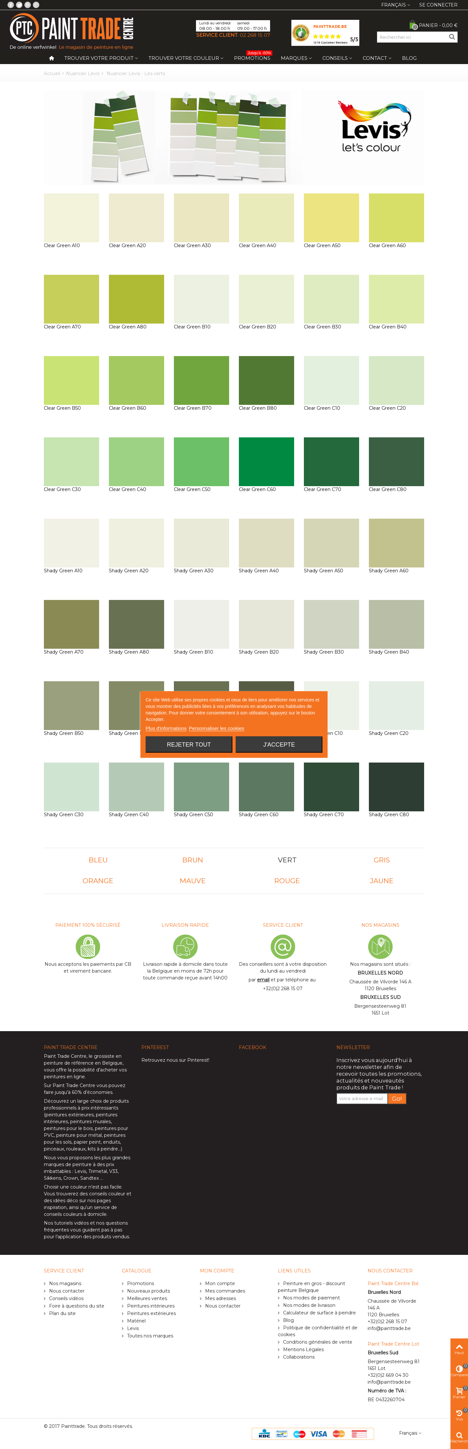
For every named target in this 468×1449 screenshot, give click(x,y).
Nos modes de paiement (311, 1298)
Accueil (52, 73)
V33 (113, 1171)
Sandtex (89, 1178)
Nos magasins (64, 1283)
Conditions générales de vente (317, 1342)
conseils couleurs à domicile (75, 1214)
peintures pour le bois (68, 1128)
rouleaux (75, 1149)
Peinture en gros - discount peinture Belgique (311, 1287)
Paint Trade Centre (65, 1056)
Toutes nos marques (149, 1336)
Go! (397, 1098)
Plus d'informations (166, 728)
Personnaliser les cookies (216, 728)
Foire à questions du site (76, 1306)
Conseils (335, 58)
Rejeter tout (189, 744)
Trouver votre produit (99, 58)
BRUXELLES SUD (380, 997)
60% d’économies (92, 1092)
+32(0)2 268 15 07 (283, 988)
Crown (70, 1178)
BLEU (98, 860)
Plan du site (62, 1313)
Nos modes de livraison (308, 1305)
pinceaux (54, 1149)
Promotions (253, 56)
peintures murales (90, 1121)
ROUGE (287, 881)
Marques (294, 58)
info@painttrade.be (389, 1328)
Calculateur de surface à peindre (319, 1313)
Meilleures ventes (146, 1298)
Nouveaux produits (148, 1291)
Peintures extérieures (151, 1313)
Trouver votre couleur (184, 58)
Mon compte (219, 1283)
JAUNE (382, 881)
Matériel (136, 1321)
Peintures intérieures (150, 1306)
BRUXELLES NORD (380, 973)
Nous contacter (66, 1291)
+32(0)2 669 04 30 (388, 1375)
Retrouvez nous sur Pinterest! (175, 1060)
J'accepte (279, 744)
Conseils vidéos (66, 1298)
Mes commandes (224, 1291)
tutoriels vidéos (71, 1223)
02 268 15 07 (255, 35)
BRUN (192, 860)
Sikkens (52, 1178)
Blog (409, 58)
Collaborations (298, 1357)
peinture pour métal (79, 1135)
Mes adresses (220, 1298)
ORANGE (98, 881)
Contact (375, 58)
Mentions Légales (303, 1349)
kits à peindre (103, 1149)
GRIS (382, 860)
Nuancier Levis (82, 73)
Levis (80, 1171)
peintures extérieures (70, 1115)
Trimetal (97, 1171)
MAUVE (193, 881)
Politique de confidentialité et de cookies (318, 1331)
